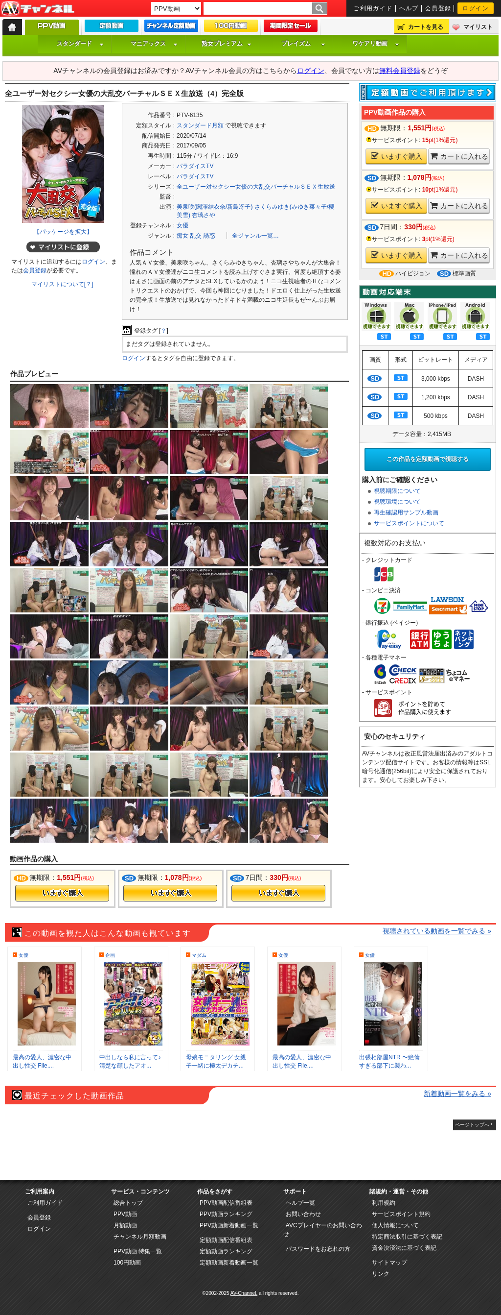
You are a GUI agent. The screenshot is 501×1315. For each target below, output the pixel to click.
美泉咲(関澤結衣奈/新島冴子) (214, 206)
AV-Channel (37, 9)
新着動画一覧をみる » (457, 1093)
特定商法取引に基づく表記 (407, 1236)
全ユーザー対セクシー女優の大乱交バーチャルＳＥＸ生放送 (256, 186)
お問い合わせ (303, 1214)
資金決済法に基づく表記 (404, 1247)
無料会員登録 (399, 70)
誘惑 (209, 235)
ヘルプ (409, 8)
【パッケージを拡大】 (63, 231)
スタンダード (80, 43)
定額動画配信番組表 (226, 1240)
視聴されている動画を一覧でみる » (437, 931)
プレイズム (303, 43)
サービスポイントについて (409, 523)
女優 (182, 225)
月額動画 (125, 1225)
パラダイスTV (195, 166)
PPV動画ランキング (226, 1214)
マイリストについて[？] (62, 284)
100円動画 (127, 1262)
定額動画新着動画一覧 (229, 1262)
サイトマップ (389, 1262)
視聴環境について (397, 501)
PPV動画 (125, 1214)
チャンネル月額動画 (140, 1236)
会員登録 (438, 8)
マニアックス (154, 43)
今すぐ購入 (62, 893)
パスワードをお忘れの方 (318, 1248)
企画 (110, 955)
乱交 (196, 235)
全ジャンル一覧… (255, 235)
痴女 (182, 235)
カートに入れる (459, 156)
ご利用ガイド (373, 8)
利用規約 (383, 1202)
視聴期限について (397, 490)
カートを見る (425, 27)
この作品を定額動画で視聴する (428, 459)
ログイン (475, 8)
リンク (380, 1273)
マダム (199, 955)
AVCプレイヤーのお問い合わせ (322, 1230)
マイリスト (478, 27)
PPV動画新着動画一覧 (229, 1225)
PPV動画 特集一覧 (138, 1251)
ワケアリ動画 (375, 43)
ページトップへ (472, 1124)
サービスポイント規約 (401, 1214)
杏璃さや (203, 215)
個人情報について (395, 1225)
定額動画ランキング (226, 1251)
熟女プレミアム (226, 43)
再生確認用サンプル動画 (406, 512)
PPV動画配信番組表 (226, 1202)
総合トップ (128, 1202)
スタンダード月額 (200, 125)
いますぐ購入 (396, 156)
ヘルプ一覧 (300, 1202)
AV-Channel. (243, 1293)
